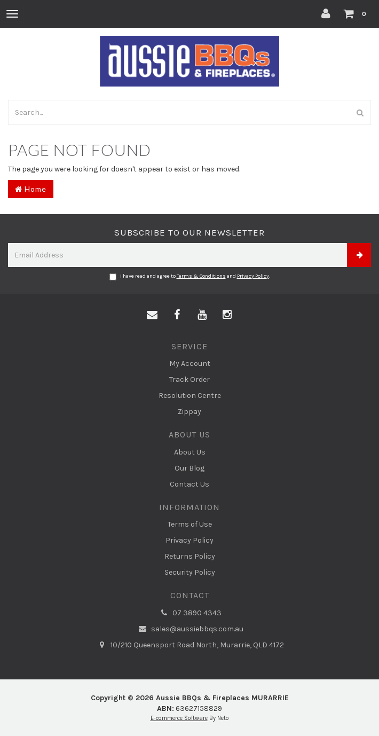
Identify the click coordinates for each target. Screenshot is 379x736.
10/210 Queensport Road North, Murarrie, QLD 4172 (190, 645)
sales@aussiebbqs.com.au (189, 629)
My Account (189, 363)
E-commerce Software (179, 718)
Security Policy (189, 572)
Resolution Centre (190, 395)
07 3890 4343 (189, 613)
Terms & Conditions (201, 276)
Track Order (189, 379)
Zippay (189, 411)
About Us (190, 452)
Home (30, 188)
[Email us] (152, 315)
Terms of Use (190, 524)
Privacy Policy (253, 276)
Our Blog (189, 468)
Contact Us (189, 484)
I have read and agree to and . (189, 276)
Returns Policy (189, 556)
